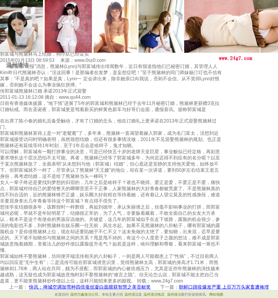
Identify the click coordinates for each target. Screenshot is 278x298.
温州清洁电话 (153, 294)
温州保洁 (174, 294)
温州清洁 (131, 294)
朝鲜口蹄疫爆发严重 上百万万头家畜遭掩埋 (224, 287)
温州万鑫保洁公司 (84, 294)
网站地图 (216, 294)
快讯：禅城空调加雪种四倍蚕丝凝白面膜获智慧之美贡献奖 (90, 287)
